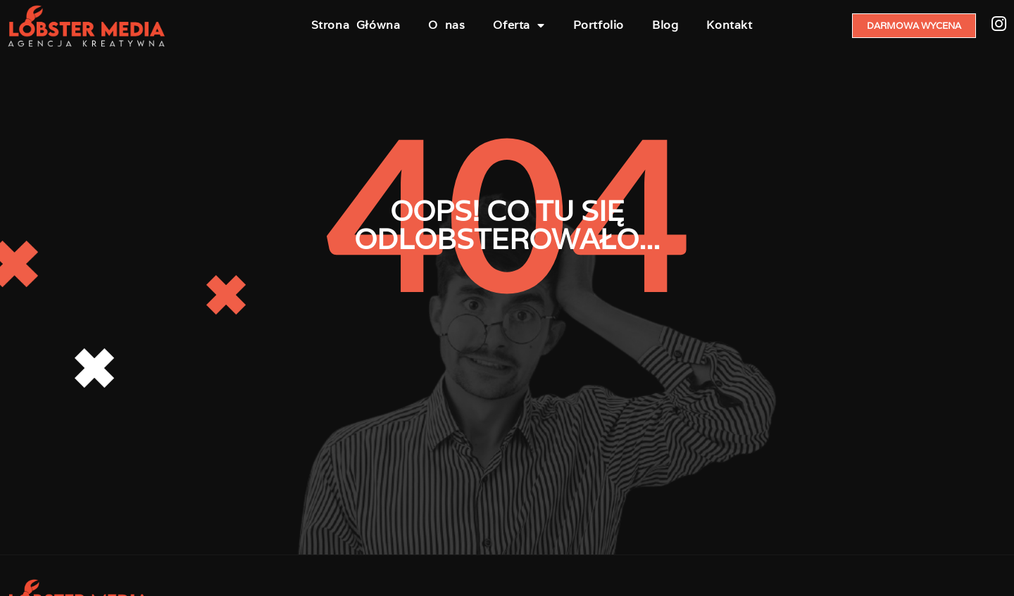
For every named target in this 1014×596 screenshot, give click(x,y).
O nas (446, 25)
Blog (665, 25)
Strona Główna (356, 25)
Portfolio (598, 25)
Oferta (518, 25)
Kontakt (729, 25)
